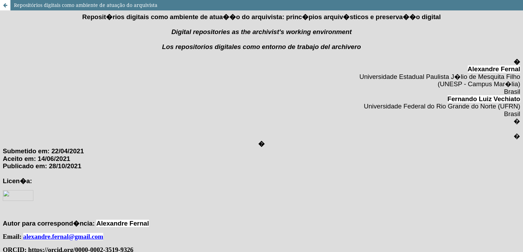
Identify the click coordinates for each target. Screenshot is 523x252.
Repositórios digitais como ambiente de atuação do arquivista (85, 5)
